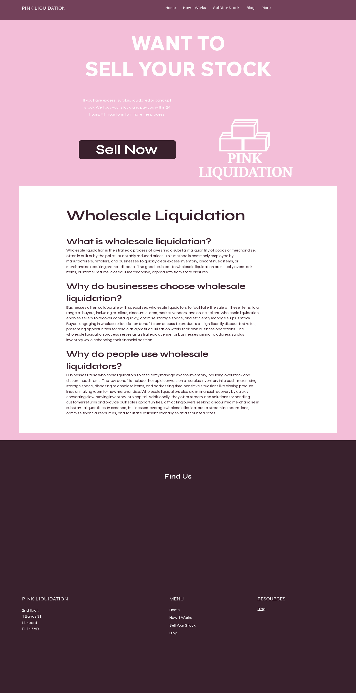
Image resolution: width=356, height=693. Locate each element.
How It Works (180, 618)
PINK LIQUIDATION (44, 8)
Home (174, 610)
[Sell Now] (127, 149)
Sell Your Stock (182, 625)
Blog (173, 633)
